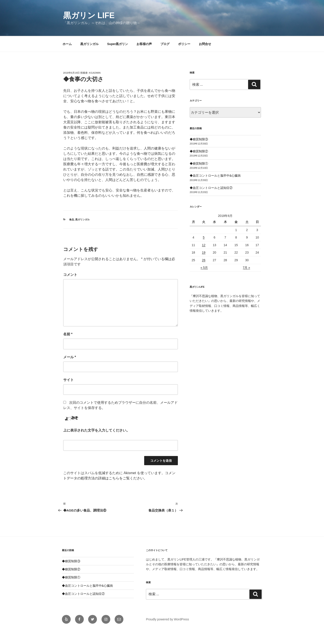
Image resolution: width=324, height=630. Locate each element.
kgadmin (95, 72)
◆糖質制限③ (199, 139)
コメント (70, 275)
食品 (71, 219)
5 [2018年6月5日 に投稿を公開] (204, 237)
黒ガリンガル (89, 44)
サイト (68, 380)
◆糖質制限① (199, 163)
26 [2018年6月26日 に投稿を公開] (203, 260)
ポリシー (184, 44)
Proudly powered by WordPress (167, 619)
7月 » (246, 267)
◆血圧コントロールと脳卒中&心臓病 (215, 175)
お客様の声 (144, 44)
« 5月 (204, 267)
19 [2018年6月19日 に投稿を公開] (203, 252)
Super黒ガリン (117, 44)
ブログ (165, 44)
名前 (68, 334)
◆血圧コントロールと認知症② (211, 188)
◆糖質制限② (199, 151)
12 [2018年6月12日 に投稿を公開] (203, 245)
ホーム (67, 44)
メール (69, 357)
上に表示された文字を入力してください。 (96, 430)
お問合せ (205, 44)
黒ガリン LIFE (89, 15)
